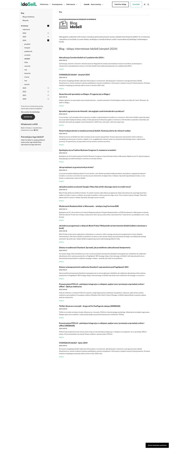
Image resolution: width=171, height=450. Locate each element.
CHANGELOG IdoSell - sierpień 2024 (74, 74)
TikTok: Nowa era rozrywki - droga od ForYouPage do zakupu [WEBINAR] (89, 306)
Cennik (81, 4)
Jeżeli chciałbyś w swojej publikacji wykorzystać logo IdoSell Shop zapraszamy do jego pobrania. (33, 142)
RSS (36, 130)
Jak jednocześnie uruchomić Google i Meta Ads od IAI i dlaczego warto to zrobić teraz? (95, 187)
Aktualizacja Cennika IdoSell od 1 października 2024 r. (81, 57)
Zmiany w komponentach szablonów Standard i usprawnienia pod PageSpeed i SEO (94, 267)
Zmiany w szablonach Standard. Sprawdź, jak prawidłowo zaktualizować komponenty (95, 247)
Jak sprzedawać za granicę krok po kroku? (76, 167)
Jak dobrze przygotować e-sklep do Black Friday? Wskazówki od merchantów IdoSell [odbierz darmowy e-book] (103, 227)
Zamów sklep (141, 4)
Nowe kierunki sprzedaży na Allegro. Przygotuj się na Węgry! (84, 94)
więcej (61, 69)
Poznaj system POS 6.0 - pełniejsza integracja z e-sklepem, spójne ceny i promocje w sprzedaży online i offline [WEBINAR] (101, 324)
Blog (60, 12)
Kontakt (108, 4)
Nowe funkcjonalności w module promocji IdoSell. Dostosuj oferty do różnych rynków (95, 131)
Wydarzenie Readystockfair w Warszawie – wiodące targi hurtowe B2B (89, 206)
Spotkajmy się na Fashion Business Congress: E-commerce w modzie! (87, 150)
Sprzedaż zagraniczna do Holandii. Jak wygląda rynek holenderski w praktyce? (91, 111)
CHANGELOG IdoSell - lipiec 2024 (73, 343)
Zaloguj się (28, 117)
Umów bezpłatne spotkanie (157, 445)
